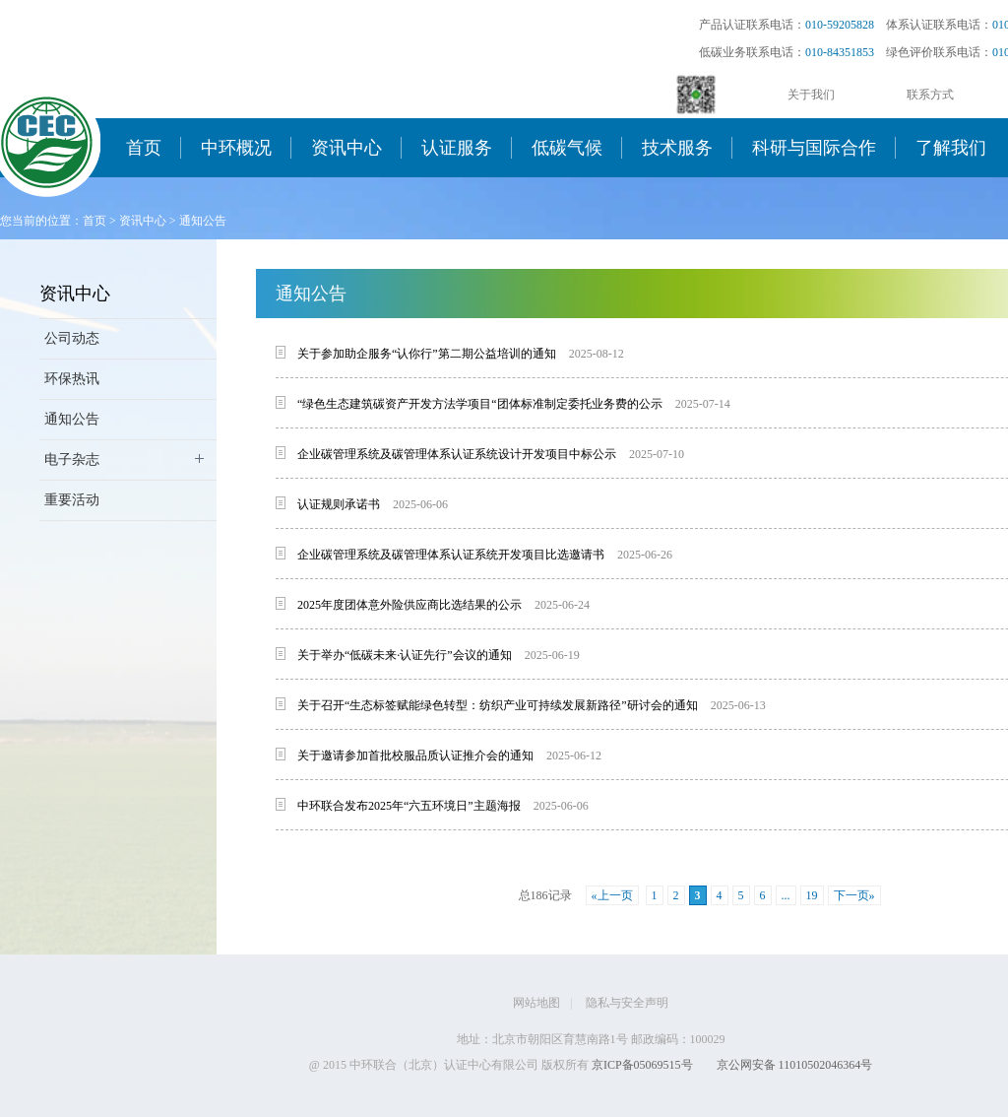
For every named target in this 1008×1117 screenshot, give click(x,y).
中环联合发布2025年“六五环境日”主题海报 (409, 806)
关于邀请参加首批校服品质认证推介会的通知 (415, 755)
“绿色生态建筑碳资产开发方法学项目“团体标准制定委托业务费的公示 (479, 404)
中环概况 (236, 148)
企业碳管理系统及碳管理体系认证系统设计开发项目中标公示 (456, 454)
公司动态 (71, 338)
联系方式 (930, 94)
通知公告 (202, 221)
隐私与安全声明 (627, 1003)
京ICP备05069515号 (642, 1065)
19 (812, 895)
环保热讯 (71, 378)
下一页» (854, 895)
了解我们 (950, 148)
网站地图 (536, 1003)
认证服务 (456, 148)
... (786, 895)
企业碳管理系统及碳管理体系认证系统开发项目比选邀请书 (450, 554)
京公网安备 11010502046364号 (795, 1065)
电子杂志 (71, 459)
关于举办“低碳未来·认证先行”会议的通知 (404, 655)
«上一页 (612, 895)
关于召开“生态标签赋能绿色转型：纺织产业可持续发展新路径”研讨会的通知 (497, 705)
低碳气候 (567, 148)
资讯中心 (346, 148)
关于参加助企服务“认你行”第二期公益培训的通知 (426, 354)
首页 (143, 148)
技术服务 (677, 148)
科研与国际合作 (814, 148)
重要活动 (71, 500)
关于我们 (811, 94)
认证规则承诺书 (338, 504)
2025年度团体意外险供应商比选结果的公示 (409, 605)
